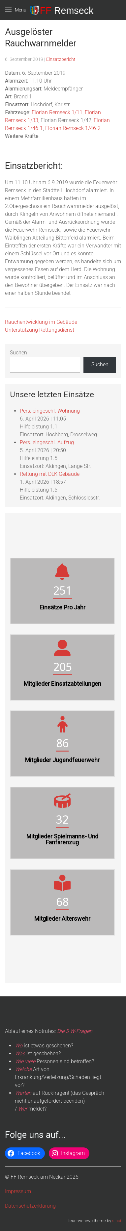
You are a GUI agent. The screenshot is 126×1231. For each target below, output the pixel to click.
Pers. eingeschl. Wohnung (50, 411)
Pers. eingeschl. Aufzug (47, 442)
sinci (116, 1220)
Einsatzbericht (61, 59)
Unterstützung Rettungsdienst (39, 330)
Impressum (18, 1191)
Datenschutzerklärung (30, 1206)
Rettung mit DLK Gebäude (49, 474)
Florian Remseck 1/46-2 (73, 128)
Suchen (18, 352)
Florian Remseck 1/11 (57, 112)
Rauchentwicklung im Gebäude (41, 322)
